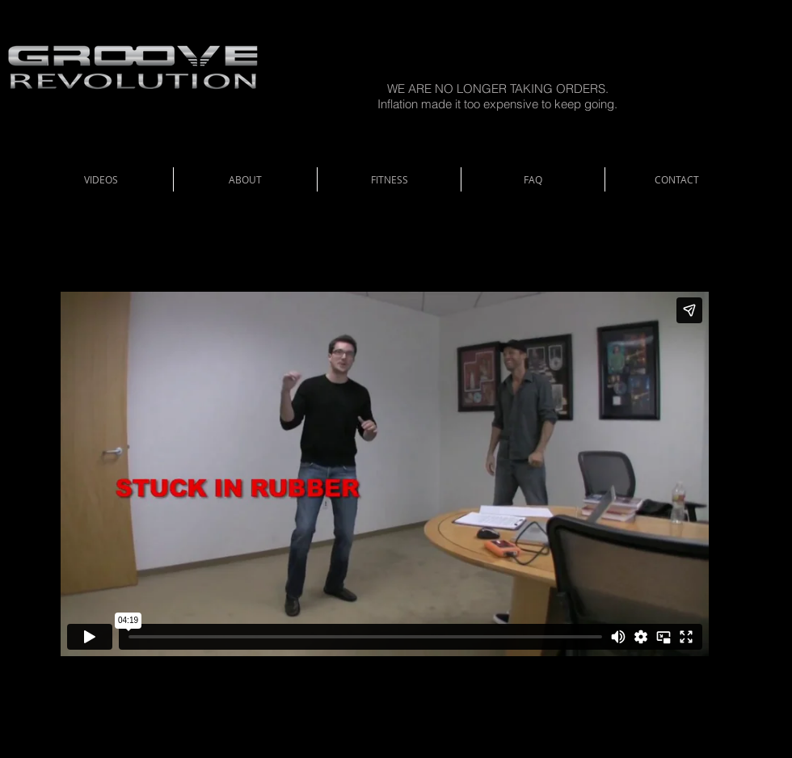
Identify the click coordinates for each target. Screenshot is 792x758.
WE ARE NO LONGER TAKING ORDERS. (498, 88)
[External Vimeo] (385, 473)
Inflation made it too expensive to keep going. (497, 104)
